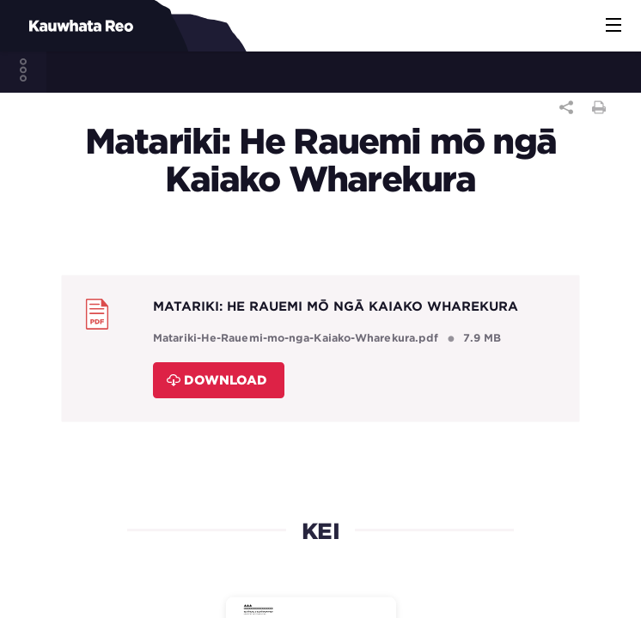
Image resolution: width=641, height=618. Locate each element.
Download (217, 380)
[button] (613, 25)
